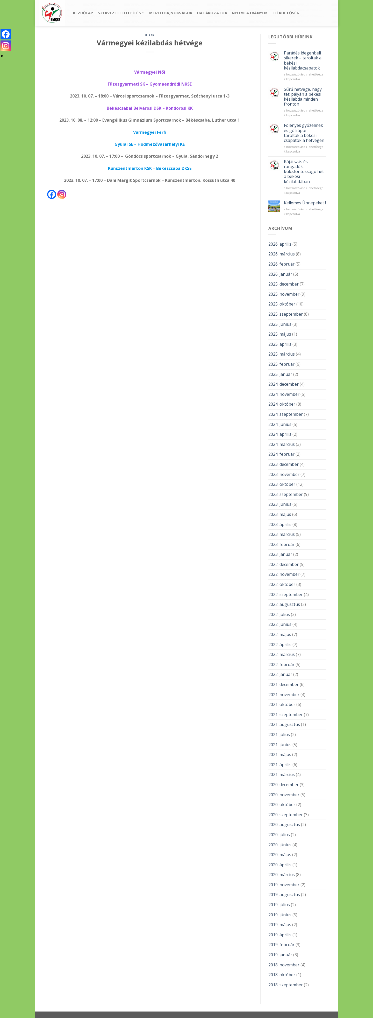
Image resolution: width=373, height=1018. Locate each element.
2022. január (280, 674)
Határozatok (212, 12)
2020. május (279, 854)
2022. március (281, 654)
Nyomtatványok (250, 12)
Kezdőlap (83, 12)
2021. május (279, 754)
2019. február (281, 944)
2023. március (281, 534)
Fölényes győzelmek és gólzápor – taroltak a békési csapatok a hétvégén (304, 133)
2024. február (281, 454)
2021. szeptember (285, 714)
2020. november (283, 795)
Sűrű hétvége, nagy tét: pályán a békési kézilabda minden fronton (303, 97)
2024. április (279, 434)
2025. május (279, 334)
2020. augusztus (284, 824)
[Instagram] (61, 194)
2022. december (283, 564)
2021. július (279, 734)
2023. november (283, 474)
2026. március (281, 254)
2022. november (283, 574)
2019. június (279, 915)
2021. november (283, 694)
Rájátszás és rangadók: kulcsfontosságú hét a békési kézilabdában (304, 171)
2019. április (279, 935)
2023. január (280, 554)
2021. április (279, 764)
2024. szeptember (285, 414)
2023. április (279, 524)
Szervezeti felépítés (121, 13)
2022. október (281, 584)
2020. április (279, 865)
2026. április (279, 244)
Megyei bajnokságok (170, 12)
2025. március (281, 354)
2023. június (279, 504)
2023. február (281, 544)
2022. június (279, 624)
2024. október (281, 404)
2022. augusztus (284, 604)
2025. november (283, 294)
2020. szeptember (285, 815)
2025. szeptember (285, 314)
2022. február (281, 664)
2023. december (283, 464)
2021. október (281, 704)
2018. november (283, 965)
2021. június (279, 744)
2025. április (279, 344)
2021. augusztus (284, 724)
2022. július (279, 614)
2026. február (281, 264)
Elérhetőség (285, 12)
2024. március (281, 444)
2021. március (281, 774)
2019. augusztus (284, 894)
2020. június (279, 845)
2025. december (283, 284)
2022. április (279, 644)
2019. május (279, 924)
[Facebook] (51, 194)
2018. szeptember (285, 985)
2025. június (279, 324)
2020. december (283, 784)
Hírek (149, 35)
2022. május (279, 634)
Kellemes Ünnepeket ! (305, 202)
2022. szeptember (285, 594)
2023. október (281, 484)
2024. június (279, 424)
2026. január (280, 274)
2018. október (281, 975)
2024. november (283, 394)
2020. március (281, 874)
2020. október (281, 804)
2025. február (281, 364)
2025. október (281, 304)
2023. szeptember (285, 494)
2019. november (283, 885)
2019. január (280, 955)
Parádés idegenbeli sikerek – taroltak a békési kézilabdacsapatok (302, 61)
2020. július (279, 834)
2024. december (283, 384)
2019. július (279, 905)
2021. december (283, 684)
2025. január (280, 374)
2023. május (279, 514)
